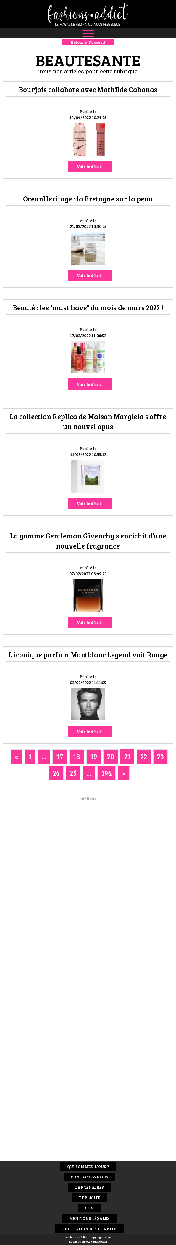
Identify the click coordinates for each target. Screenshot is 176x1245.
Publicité (89, 1197)
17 (59, 756)
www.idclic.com (96, 1241)
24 (56, 773)
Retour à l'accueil (88, 42)
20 (110, 756)
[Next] (124, 773)
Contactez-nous (89, 1177)
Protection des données (89, 1228)
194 (106, 773)
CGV (89, 1208)
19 (93, 756)
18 (76, 756)
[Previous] (16, 756)
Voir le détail (90, 166)
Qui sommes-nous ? (88, 1166)
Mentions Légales (89, 1218)
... (44, 756)
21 (127, 756)
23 (160, 756)
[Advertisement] (88, 890)
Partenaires (89, 1187)
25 (73, 773)
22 (144, 756)
